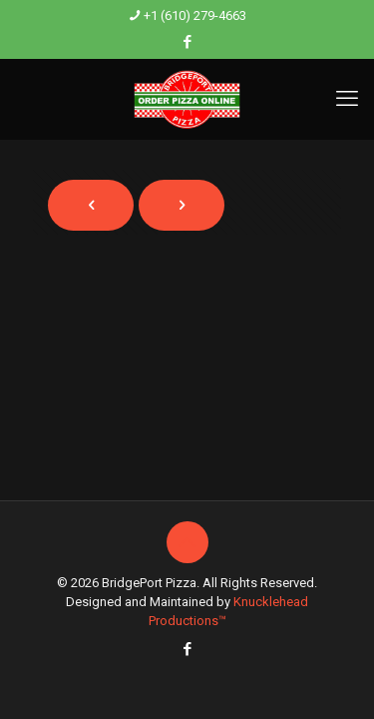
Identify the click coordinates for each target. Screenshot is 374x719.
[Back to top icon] (187, 542)
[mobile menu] (347, 99)
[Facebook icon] (188, 42)
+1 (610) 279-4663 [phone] (195, 15)
